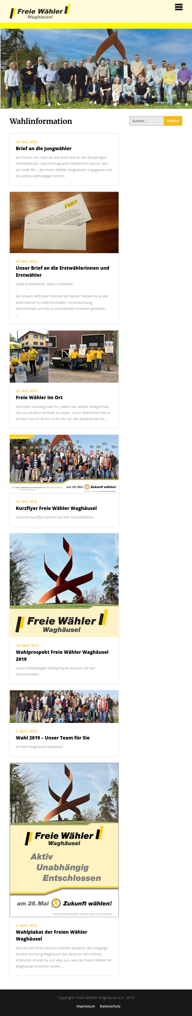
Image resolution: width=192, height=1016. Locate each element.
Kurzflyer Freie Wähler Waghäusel (56, 508)
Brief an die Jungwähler (43, 148)
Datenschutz (110, 1006)
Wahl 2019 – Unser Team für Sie (53, 738)
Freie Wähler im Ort (39, 397)
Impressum (85, 1006)
